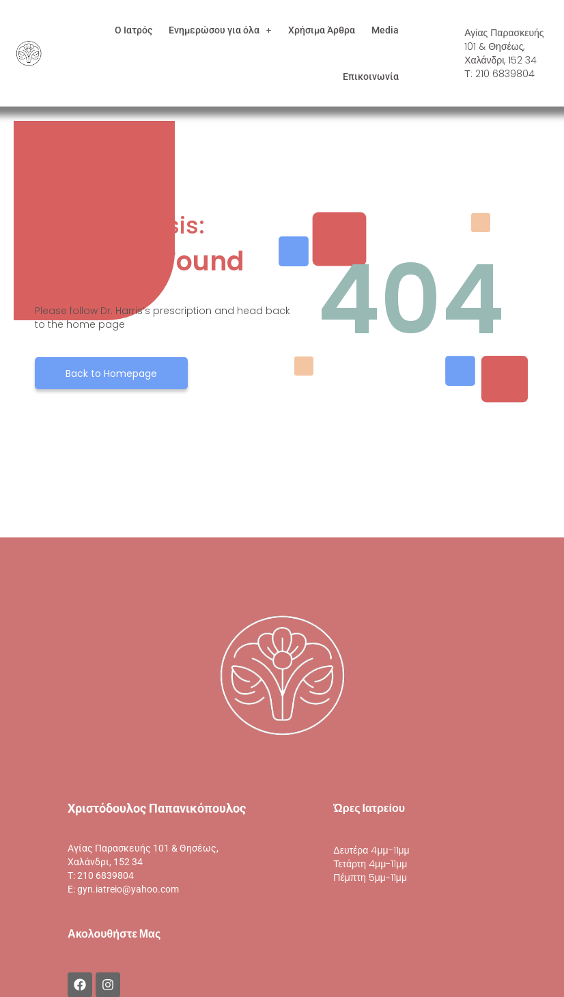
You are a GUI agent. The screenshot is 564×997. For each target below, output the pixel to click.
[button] (220, 30)
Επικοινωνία (371, 76)
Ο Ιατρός (133, 30)
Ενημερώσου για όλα (220, 30)
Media (385, 30)
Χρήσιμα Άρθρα (321, 30)
